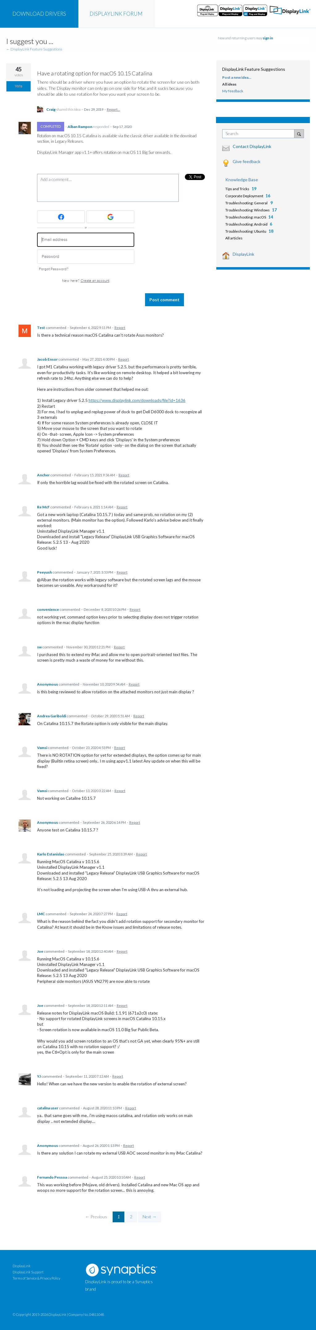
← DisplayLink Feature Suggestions (34, 49)
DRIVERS (39, 13)
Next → (149, 1216)
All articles (234, 238)
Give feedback (246, 161)
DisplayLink (243, 254)
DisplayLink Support (28, 1272)
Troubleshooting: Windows (247, 210)
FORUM (116, 13)
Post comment (164, 299)
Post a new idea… (236, 77)
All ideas (229, 84)
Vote (18, 86)
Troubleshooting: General (246, 203)
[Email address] (85, 240)
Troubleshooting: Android (246, 224)
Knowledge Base (241, 179)
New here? (85, 280)
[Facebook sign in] (61, 216)
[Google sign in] (110, 216)
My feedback (232, 91)
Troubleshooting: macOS (245, 217)
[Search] (299, 133)
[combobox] (259, 133)
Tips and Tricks (237, 188)
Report (119, 328)
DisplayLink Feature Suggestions (253, 69)
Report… (113, 109)
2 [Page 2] (131, 1216)
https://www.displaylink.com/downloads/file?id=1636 (137, 400)
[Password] (85, 256)
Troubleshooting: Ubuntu (245, 231)
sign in (268, 38)
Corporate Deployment (244, 196)
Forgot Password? (54, 269)
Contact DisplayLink (252, 146)
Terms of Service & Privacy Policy (36, 1278)
